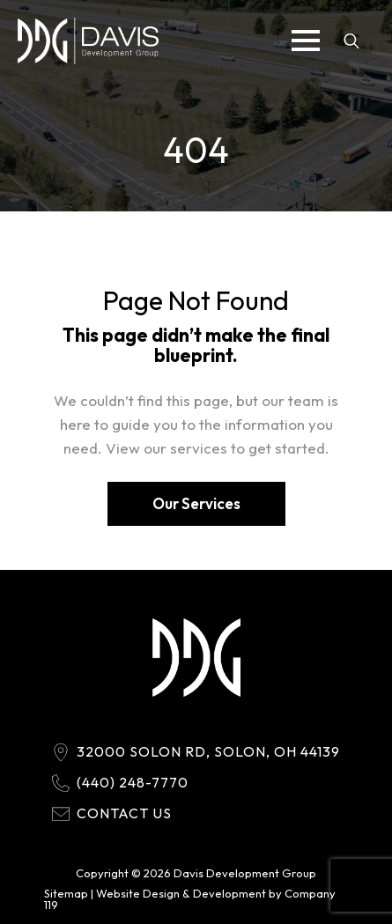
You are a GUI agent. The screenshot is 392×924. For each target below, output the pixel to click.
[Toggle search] (351, 40)
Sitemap (66, 893)
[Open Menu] (306, 40)
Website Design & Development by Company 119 (190, 899)
